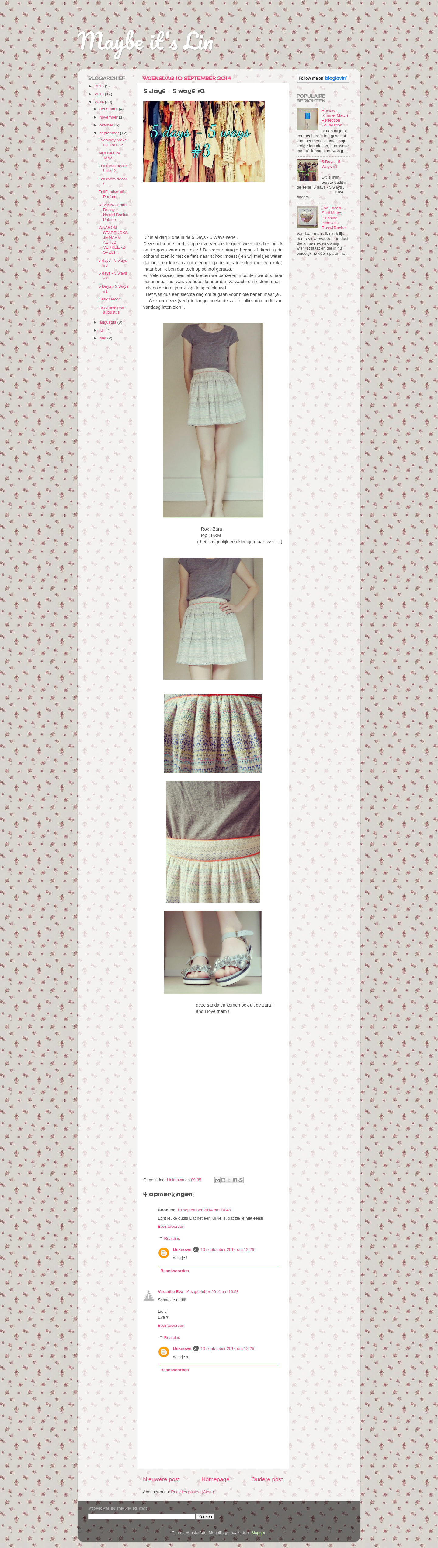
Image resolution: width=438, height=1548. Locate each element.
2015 (100, 94)
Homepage (215, 1479)
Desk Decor (109, 299)
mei (103, 338)
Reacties (172, 1238)
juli (102, 330)
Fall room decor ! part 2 (113, 168)
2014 (100, 102)
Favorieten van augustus (112, 309)
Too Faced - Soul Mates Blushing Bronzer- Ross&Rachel (334, 218)
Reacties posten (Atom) (192, 1491)
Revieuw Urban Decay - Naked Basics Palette (113, 212)
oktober (106, 125)
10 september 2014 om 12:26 (227, 1249)
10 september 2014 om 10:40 (204, 1210)
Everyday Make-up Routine (113, 142)
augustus (108, 322)
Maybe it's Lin (145, 40)
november (109, 117)
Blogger (258, 1532)
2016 (100, 86)
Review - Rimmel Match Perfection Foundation (335, 118)
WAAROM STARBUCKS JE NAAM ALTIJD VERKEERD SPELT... (113, 239)
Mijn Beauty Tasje (109, 155)
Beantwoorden (171, 1226)
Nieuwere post (161, 1479)
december (109, 109)
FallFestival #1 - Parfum (113, 194)
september (109, 133)
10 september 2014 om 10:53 (211, 1291)
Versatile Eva (170, 1291)
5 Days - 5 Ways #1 (331, 164)
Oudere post (267, 1479)
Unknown (182, 1249)
